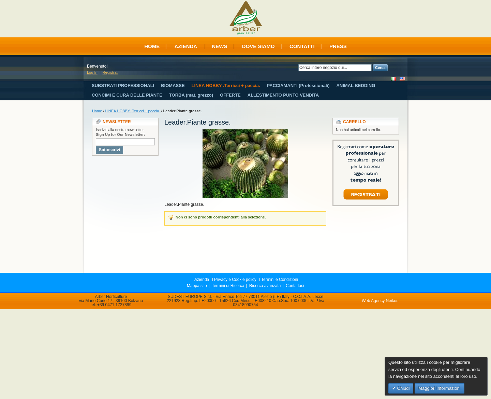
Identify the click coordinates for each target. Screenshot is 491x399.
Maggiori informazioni (439, 388)
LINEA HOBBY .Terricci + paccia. (133, 111)
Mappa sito (197, 285)
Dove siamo (258, 46)
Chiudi (403, 388)
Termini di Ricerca (228, 285)
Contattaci (295, 285)
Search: (294, 67)
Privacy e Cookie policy (235, 279)
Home (152, 46)
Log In (92, 72)
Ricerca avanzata (265, 285)
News (219, 46)
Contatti (302, 46)
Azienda (185, 46)
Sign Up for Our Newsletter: (120, 134)
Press (338, 46)
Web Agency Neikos (380, 300)
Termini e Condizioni (279, 279)
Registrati (110, 72)
